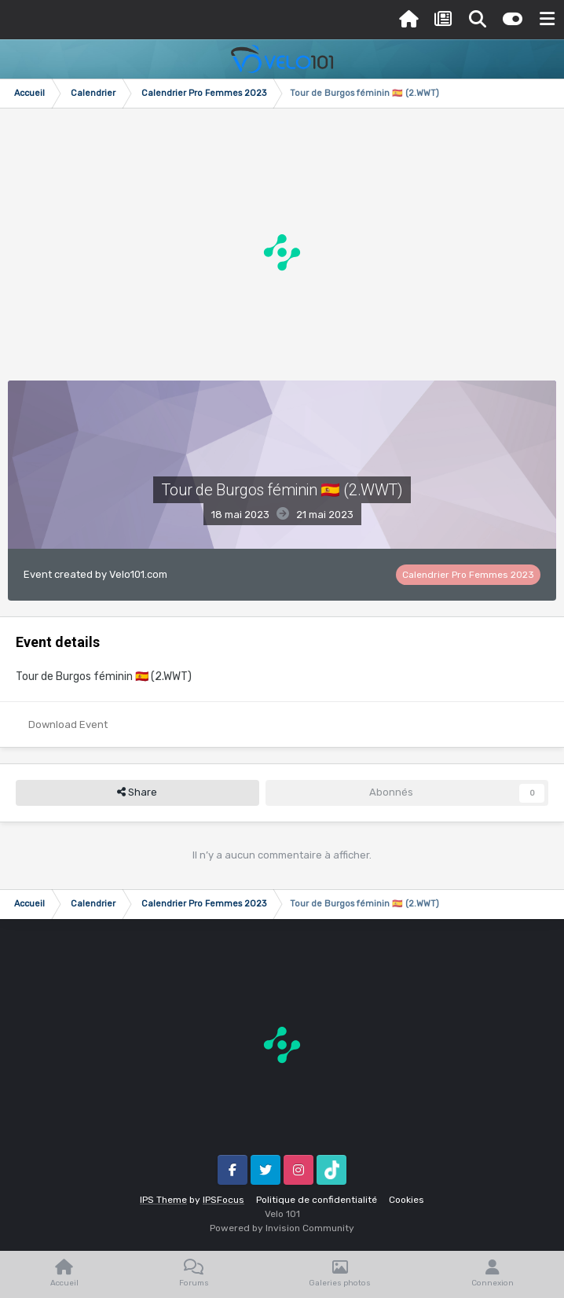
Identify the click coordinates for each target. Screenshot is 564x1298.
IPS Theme (163, 1199)
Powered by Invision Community (282, 1228)
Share (137, 792)
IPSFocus (223, 1199)
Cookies (406, 1199)
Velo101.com (138, 574)
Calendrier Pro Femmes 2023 (468, 574)
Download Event (68, 724)
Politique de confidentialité (316, 1199)
